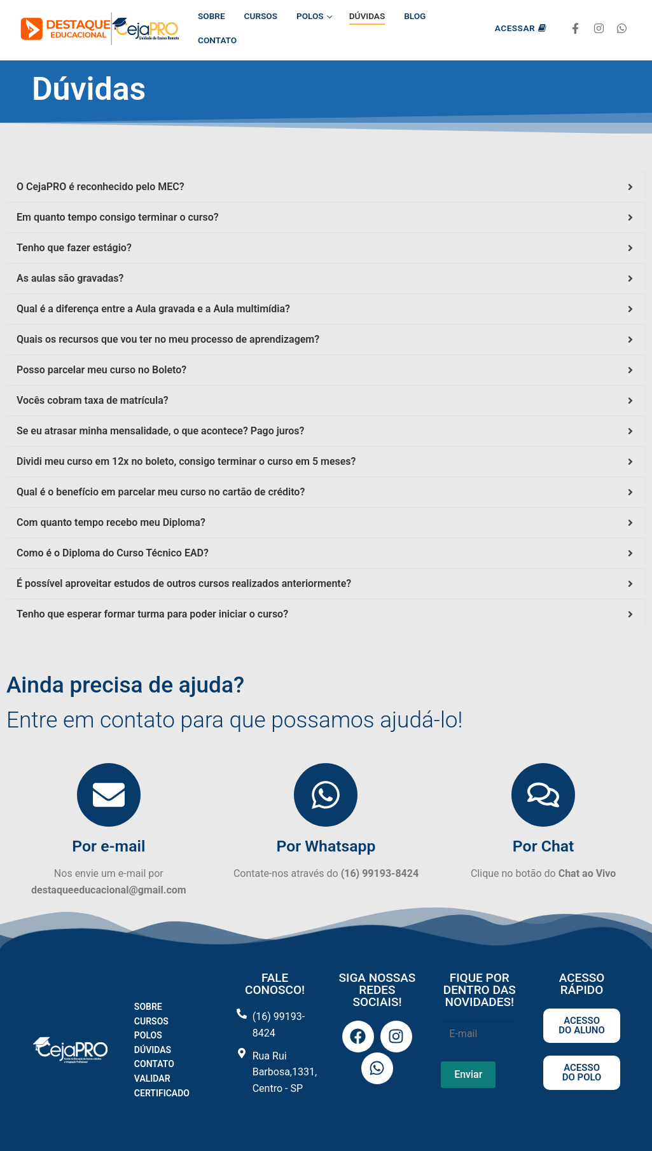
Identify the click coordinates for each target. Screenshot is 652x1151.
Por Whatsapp (325, 846)
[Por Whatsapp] (325, 795)
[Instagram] (599, 29)
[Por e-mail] (109, 795)
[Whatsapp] (622, 29)
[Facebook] (575, 29)
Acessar (521, 28)
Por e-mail (108, 846)
